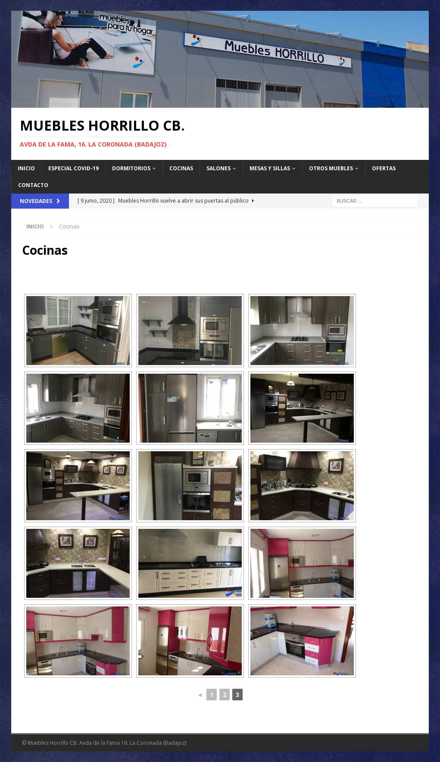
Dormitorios (131, 168)
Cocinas (181, 168)
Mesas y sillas (270, 168)
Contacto (33, 185)
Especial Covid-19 (73, 168)
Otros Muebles (331, 168)
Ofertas (384, 168)
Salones (218, 168)
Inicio (26, 168)
